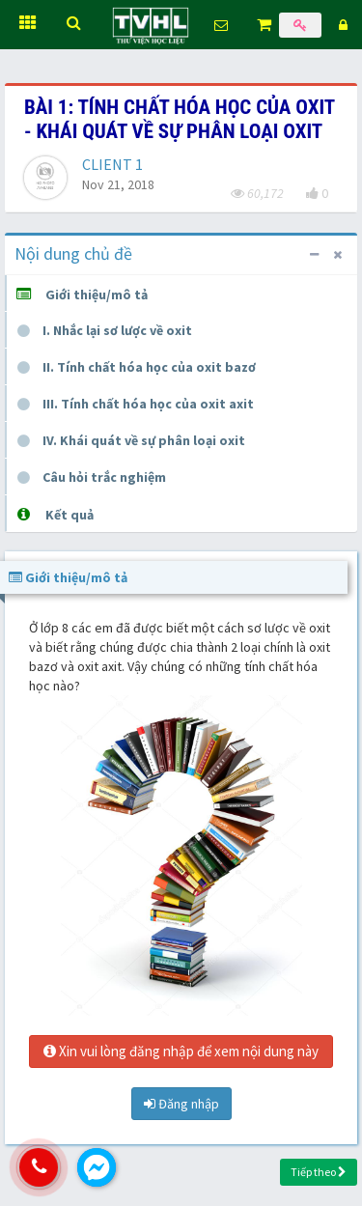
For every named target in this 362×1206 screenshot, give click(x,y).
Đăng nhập (181, 1103)
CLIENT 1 (112, 164)
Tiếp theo (319, 1171)
